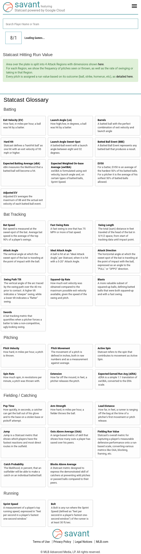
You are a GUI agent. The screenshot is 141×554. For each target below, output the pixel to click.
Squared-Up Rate (60, 279)
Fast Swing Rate (59, 225)
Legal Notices (84, 541)
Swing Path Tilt (12, 279)
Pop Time (8, 405)
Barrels (102, 120)
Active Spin (104, 348)
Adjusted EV (10, 192)
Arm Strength (58, 405)
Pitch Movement (60, 348)
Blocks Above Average (63, 464)
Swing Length (106, 225)
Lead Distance (106, 405)
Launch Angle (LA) (61, 120)
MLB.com (102, 541)
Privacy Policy (63, 541)
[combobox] (70, 24)
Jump (6, 431)
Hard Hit (8, 141)
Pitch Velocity (11, 348)
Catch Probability (14, 464)
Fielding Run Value (108, 431)
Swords (7, 312)
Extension (56, 373)
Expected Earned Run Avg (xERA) (117, 373)
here (101, 64)
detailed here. (124, 76)
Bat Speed (9, 225)
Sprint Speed (10, 503)
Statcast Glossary (26, 100)
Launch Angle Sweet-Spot (65, 141)
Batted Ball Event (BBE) (111, 141)
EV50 (101, 163)
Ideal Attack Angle (61, 250)
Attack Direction (107, 250)
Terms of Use (41, 541)
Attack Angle (10, 250)
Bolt (53, 503)
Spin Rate (8, 373)
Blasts (101, 279)
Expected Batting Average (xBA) (21, 163)
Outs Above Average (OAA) (66, 431)
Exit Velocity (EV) (13, 120)
